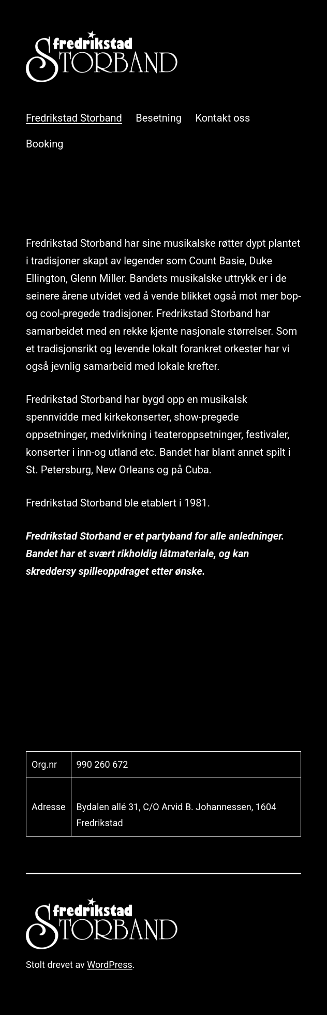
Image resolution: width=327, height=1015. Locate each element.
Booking (45, 144)
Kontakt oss (222, 118)
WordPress (109, 964)
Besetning (159, 118)
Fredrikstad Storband (74, 118)
